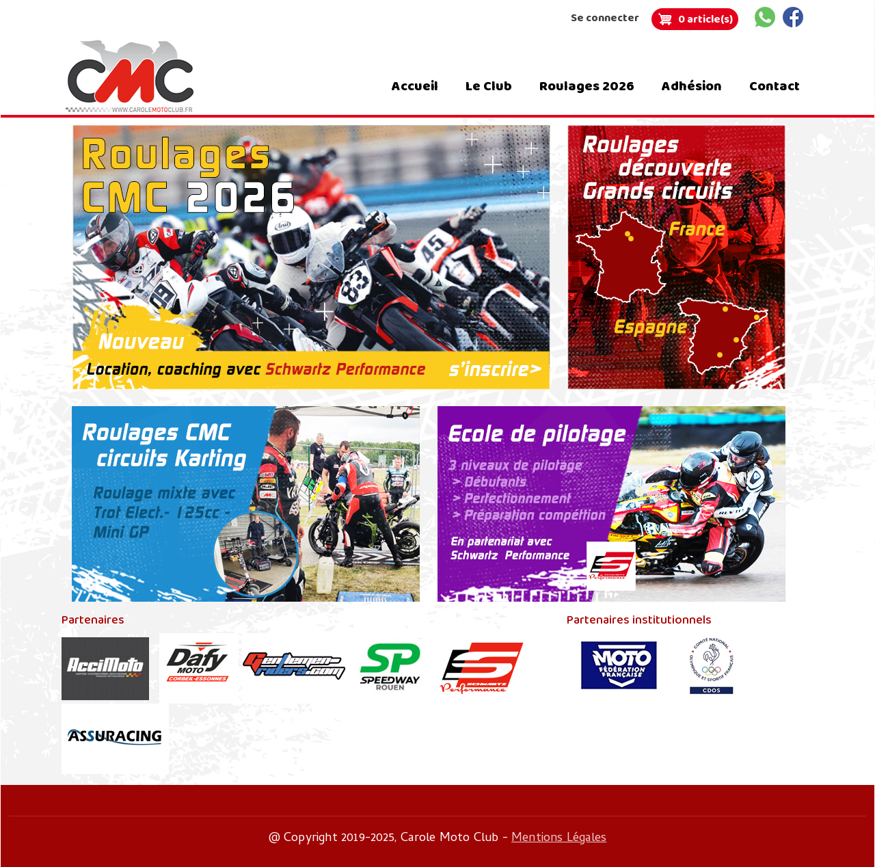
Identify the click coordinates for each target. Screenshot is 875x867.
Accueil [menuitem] (415, 86)
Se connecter (605, 18)
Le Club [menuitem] (489, 86)
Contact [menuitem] (774, 86)
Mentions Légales (558, 839)
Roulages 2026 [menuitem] (586, 86)
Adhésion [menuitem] (692, 86)
